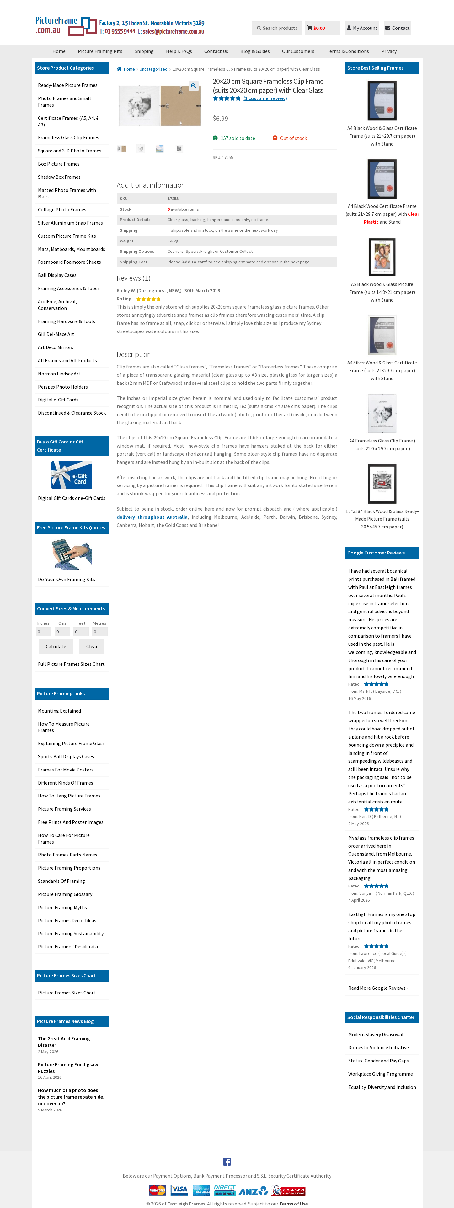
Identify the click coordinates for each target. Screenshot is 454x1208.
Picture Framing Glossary (65, 894)
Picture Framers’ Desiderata (68, 946)
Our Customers (298, 51)
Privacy (389, 51)
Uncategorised (154, 69)
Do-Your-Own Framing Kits (66, 579)
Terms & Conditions (348, 51)
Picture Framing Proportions (69, 868)
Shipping (144, 51)
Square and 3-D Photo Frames (69, 150)
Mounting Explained (59, 710)
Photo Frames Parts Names (67, 854)
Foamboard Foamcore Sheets (69, 262)
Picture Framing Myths (62, 907)
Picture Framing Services (64, 809)
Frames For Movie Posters (65, 769)
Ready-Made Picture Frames (68, 85)
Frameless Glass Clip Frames (68, 137)
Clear (92, 646)
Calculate (56, 646)
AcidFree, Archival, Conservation (57, 304)
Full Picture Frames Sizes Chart (71, 664)
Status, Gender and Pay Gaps (378, 1060)
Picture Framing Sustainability (71, 933)
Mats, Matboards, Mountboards (71, 249)
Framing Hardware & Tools (66, 321)
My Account (362, 28)
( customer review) (265, 98)
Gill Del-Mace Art (56, 334)
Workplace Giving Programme (380, 1074)
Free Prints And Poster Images (71, 822)
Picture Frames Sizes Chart (67, 992)
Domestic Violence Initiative (378, 1047)
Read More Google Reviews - (378, 988)
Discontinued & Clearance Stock (72, 413)
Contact (397, 28)
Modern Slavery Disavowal (375, 1034)
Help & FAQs (179, 51)
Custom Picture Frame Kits (67, 236)
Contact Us (216, 51)
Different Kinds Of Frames (65, 783)
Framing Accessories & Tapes (69, 288)
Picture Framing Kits (100, 51)
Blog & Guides (255, 51)
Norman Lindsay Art (59, 373)
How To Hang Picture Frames (69, 795)
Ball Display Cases (57, 275)
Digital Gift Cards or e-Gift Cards (71, 498)
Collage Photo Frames (62, 209)
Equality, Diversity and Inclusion (382, 1087)
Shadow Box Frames (59, 177)
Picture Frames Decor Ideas (67, 920)
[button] (194, 86)
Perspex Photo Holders (63, 387)
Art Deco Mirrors (55, 347)
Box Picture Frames (59, 164)
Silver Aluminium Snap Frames (70, 223)
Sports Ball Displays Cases (66, 756)
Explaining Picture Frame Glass (71, 743)
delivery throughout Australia (152, 517)
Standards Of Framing (61, 881)
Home (59, 51)
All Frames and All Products (67, 360)
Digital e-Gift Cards (58, 399)
